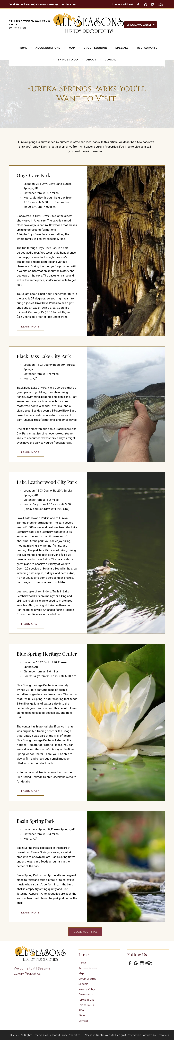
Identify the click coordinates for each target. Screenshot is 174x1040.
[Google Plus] (147, 4)
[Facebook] (140, 4)
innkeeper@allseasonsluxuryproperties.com (48, 4)
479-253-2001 (17, 28)
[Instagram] (154, 4)
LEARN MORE (30, 326)
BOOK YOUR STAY (85, 931)
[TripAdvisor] (162, 4)
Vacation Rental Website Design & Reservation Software (118, 1035)
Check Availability (140, 24)
